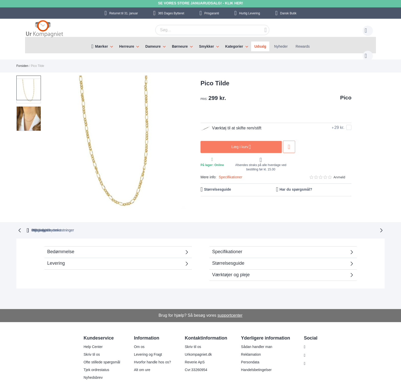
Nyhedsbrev (89, 367)
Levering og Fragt (145, 344)
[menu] (200, 45)
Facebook (312, 345)
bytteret (134, 219)
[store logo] (44, 29)
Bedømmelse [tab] (60, 240)
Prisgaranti (211, 13)
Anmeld (339, 172)
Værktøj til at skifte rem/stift (231, 123)
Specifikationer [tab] (227, 240)
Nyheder (281, 46)
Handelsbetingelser (253, 359)
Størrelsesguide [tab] (228, 252)
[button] (28, 109)
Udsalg (260, 46)
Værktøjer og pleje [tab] (231, 264)
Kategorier (234, 46)
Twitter (310, 353)
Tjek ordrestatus (93, 359)
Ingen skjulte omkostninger (228, 219)
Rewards (303, 46)
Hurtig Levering (249, 13)
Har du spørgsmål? (296, 184)
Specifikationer (230, 172)
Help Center (89, 336)
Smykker (206, 46)
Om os (136, 336)
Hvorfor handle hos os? (149, 351)
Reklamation (248, 344)
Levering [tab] (56, 252)
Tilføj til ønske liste (289, 142)
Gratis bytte (178, 219)
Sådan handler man (253, 336)
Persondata (247, 351)
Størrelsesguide (217, 184)
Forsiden (22, 61)
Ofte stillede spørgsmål (98, 351)
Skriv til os (88, 344)
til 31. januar (123, 13)
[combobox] (204, 30)
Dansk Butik (288, 13)
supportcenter (229, 304)
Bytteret (171, 13)
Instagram (313, 336)
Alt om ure (139, 359)
